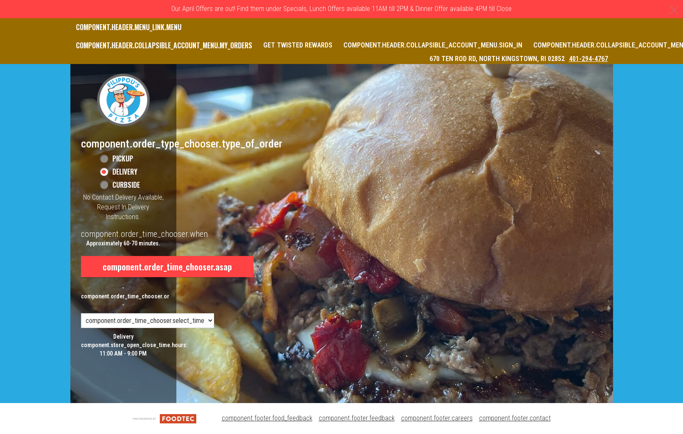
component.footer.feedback (357, 418)
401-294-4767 (588, 59)
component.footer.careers (437, 418)
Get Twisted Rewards (297, 45)
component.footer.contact (515, 418)
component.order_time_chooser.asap (167, 266)
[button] (123, 100)
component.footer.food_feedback (267, 418)
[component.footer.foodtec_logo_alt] (164, 418)
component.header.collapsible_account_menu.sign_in (432, 45)
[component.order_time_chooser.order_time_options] (147, 320)
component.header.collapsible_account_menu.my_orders (164, 45)
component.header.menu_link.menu (128, 27)
